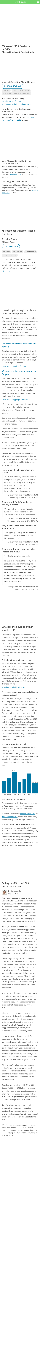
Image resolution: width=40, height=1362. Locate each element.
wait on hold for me (9, 817)
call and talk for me (27, 814)
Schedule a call (26, 104)
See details (7, 271)
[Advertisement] (20, 140)
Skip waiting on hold (10, 104)
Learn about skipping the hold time (16, 399)
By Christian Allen (15, 891)
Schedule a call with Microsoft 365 (15, 687)
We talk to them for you (11, 101)
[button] (38, 2)
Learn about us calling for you (14, 366)
